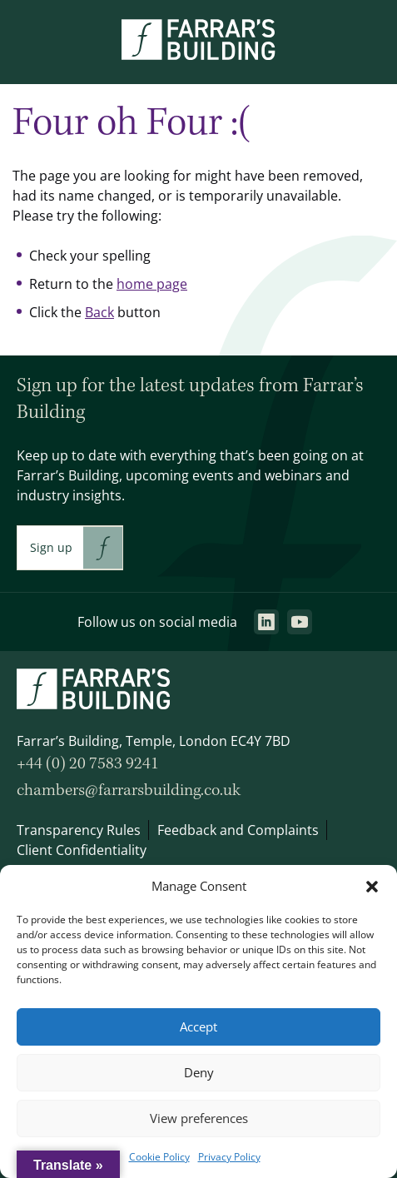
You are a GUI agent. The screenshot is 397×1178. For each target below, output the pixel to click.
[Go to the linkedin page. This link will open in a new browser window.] (266, 621)
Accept (198, 1027)
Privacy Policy (229, 1157)
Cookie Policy (159, 1157)
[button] (372, 886)
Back (99, 312)
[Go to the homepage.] (198, 55)
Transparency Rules (79, 830)
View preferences (199, 1118)
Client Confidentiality (81, 850)
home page (152, 284)
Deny (199, 1072)
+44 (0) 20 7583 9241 (88, 763)
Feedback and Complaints (238, 830)
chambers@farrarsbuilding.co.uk (129, 790)
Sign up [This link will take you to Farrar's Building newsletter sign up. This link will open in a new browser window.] (51, 547)
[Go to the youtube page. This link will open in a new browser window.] (299, 621)
